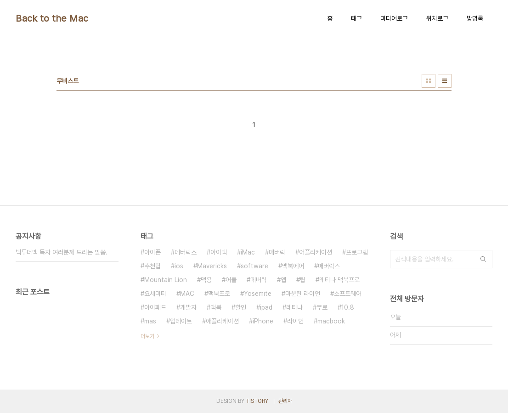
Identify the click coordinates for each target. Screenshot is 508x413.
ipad (266, 307)
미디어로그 (394, 18)
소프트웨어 (347, 293)
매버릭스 (329, 266)
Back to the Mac (52, 18)
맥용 (206, 279)
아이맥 (218, 252)
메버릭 (258, 279)
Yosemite (257, 293)
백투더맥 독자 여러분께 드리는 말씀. (61, 252)
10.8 (347, 307)
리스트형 (445, 81)
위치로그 (437, 18)
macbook (331, 321)
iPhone (263, 321)
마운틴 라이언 (302, 293)
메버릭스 (186, 252)
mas (150, 321)
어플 (231, 279)
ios (179, 266)
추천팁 (152, 266)
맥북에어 (293, 266)
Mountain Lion (165, 279)
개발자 (188, 307)
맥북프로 (219, 293)
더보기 (147, 336)
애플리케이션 (222, 321)
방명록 (475, 18)
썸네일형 (428, 81)
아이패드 (155, 307)
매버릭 (277, 252)
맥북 (215, 307)
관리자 (285, 401)
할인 (240, 307)
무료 (321, 307)
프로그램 (357, 252)
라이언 (295, 321)
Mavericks (212, 266)
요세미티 (155, 293)
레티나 (294, 307)
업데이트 (181, 321)
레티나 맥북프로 (339, 279)
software (254, 266)
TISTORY (257, 401)
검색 (483, 259)
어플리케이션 (315, 252)
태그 (356, 18)
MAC (187, 293)
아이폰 (152, 252)
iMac (248, 252)
